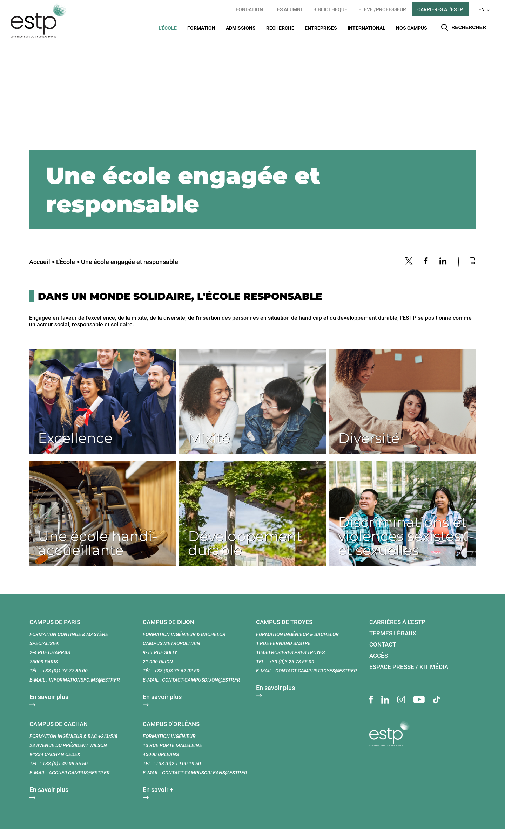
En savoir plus (48, 688)
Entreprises (321, 28)
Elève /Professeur (382, 9)
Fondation (249, 9)
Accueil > (42, 253)
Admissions (241, 28)
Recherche (280, 28)
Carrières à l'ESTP (440, 9)
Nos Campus (411, 28)
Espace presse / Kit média (408, 658)
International (366, 28)
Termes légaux (392, 624)
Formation (201, 28)
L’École (168, 28)
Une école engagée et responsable (129, 253)
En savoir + (158, 781)
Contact (382, 635)
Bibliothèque (330, 9)
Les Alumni (288, 9)
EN (481, 9)
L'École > (68, 253)
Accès (378, 646)
